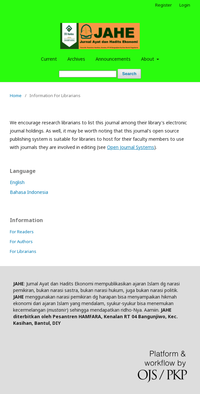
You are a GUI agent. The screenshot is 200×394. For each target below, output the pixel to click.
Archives (76, 59)
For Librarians (23, 251)
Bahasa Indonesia (29, 192)
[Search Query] (88, 74)
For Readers (22, 232)
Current (49, 59)
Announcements (113, 59)
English (17, 182)
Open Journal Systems (130, 147)
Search (129, 73)
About (148, 59)
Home (16, 95)
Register (163, 5)
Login (184, 5)
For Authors (21, 241)
